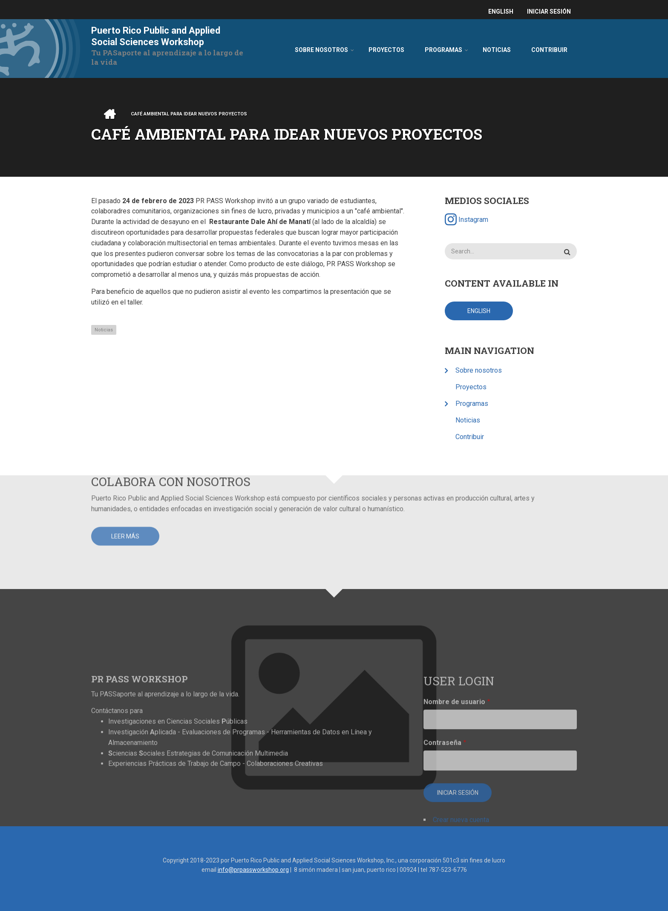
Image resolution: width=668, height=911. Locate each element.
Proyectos (471, 387)
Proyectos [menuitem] (386, 49)
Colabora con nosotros (170, 436)
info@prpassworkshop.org (253, 869)
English (500, 11)
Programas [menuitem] (443, 49)
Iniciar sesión (549, 11)
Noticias (104, 330)
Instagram (467, 220)
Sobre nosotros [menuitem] (321, 49)
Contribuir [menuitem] (549, 49)
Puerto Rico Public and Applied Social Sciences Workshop (155, 36)
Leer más (125, 491)
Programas (472, 403)
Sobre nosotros (479, 370)
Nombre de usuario (454, 789)
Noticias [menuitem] (497, 49)
